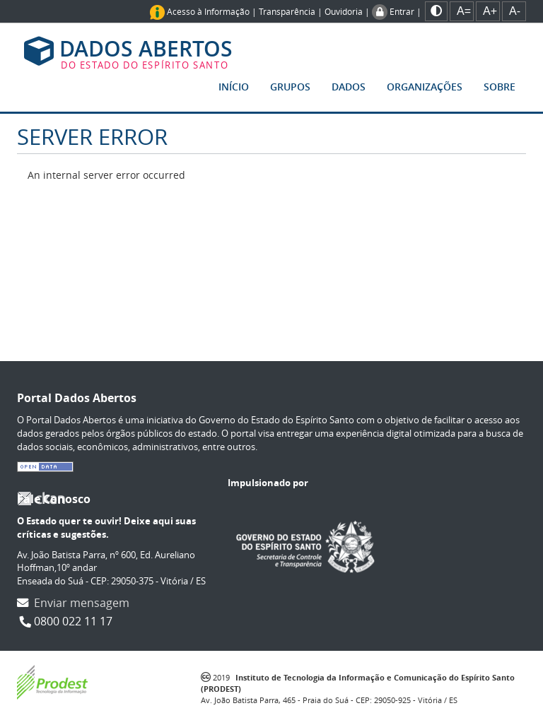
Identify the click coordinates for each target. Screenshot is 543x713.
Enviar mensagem (81, 603)
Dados (349, 86)
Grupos (290, 86)
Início (233, 86)
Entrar (402, 11)
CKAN (41, 498)
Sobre (499, 86)
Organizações (424, 86)
